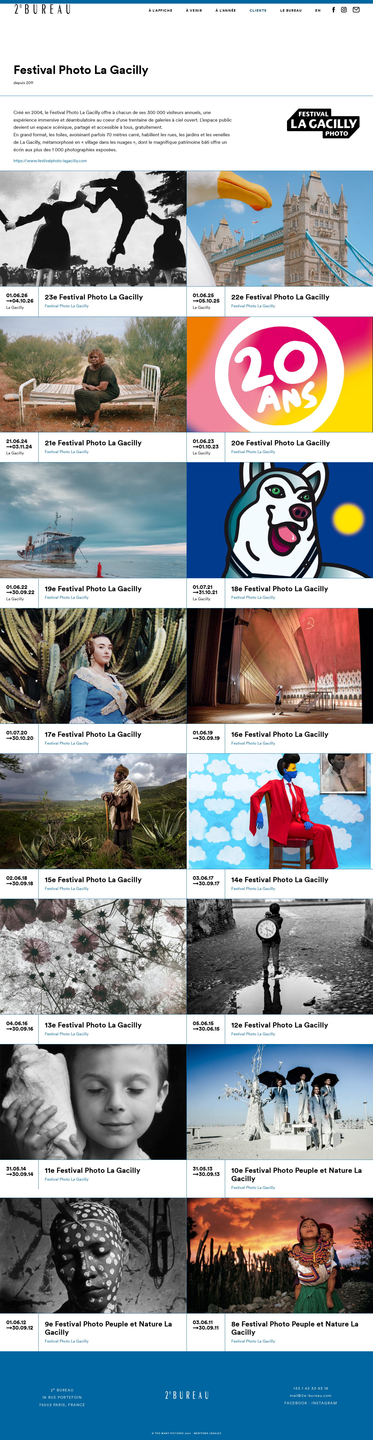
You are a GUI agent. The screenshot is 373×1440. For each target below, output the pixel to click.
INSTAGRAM (324, 1403)
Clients (258, 11)
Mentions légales (207, 1433)
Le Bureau (291, 11)
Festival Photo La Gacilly (67, 305)
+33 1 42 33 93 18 (310, 1388)
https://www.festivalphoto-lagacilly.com (50, 160)
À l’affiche (160, 11)
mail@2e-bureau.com (311, 1395)
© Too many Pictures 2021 (171, 1433)
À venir (194, 11)
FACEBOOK (295, 1403)
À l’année (226, 11)
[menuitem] (318, 11)
